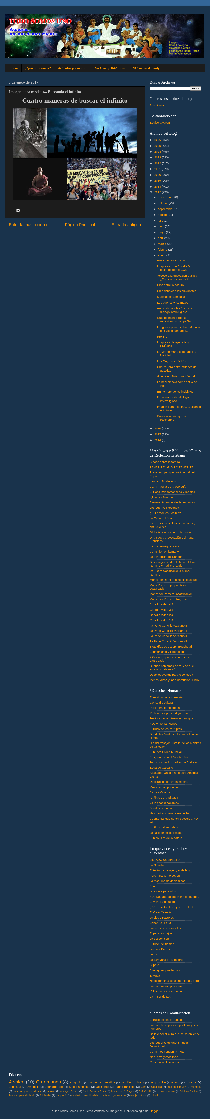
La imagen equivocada (165, 546)
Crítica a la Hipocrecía (164, 1062)
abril (161, 238)
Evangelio (32, 1086)
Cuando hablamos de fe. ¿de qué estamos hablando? (172, 667)
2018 (158, 186)
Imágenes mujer (176, 1086)
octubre (163, 203)
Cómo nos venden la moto (167, 1051)
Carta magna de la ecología (168, 486)
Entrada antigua (126, 224)
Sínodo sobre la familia (165, 462)
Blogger (154, 1111)
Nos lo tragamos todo (164, 1057)
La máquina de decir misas (167, 881)
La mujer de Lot (160, 996)
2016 (158, 428)
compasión (61, 1095)
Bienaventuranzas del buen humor (172, 502)
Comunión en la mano (164, 551)
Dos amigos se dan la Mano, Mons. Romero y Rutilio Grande (173, 563)
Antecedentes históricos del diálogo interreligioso (175, 310)
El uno (154, 886)
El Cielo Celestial (161, 912)
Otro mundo (48, 1081)
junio (161, 226)
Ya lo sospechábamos (164, 802)
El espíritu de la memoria (166, 697)
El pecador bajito (161, 933)
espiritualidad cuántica (97, 1095)
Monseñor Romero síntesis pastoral (173, 579)
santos (51, 1091)
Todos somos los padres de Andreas (174, 762)
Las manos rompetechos (166, 986)
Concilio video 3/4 (161, 609)
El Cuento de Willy (146, 68)
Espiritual (15, 1086)
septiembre (165, 209)
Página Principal (80, 224)
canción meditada (132, 1082)
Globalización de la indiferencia (170, 532)
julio (161, 220)
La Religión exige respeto (166, 832)
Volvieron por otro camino (166, 991)
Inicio (13, 68)
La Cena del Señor (162, 518)
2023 (158, 157)
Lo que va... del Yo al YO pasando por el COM (173, 268)
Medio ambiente (79, 1086)
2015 (158, 434)
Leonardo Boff (54, 1086)
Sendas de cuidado (162, 808)
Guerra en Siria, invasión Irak (176, 376)
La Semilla (157, 865)
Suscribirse (157, 105)
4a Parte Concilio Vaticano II (168, 625)
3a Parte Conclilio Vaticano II (169, 630)
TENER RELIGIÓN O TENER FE (171, 467)
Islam (114, 1091)
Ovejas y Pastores (162, 917)
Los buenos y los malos (172, 302)
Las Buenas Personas (164, 507)
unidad (154, 1095)
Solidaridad (45, 1095)
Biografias (76, 1082)
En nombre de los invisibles (175, 391)
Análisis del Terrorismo (165, 827)
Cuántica (156, 1086)
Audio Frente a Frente (95, 1091)
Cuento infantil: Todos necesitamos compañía (174, 319)
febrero (163, 249)
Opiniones (102, 1086)
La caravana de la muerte (166, 959)
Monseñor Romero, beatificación (171, 593)
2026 (158, 139)
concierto (76, 1095)
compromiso (158, 1082)
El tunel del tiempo (162, 944)
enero (162, 255)
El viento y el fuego (162, 901)
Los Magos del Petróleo (172, 361)
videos (176, 1082)
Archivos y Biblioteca (110, 68)
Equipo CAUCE (160, 122)
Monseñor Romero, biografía (169, 599)
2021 (158, 169)
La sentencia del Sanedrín (167, 556)
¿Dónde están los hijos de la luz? (171, 907)
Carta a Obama (160, 792)
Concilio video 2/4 (161, 615)
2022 (158, 163)
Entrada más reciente (28, 224)
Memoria (196, 1086)
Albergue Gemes (69, 1091)
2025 (158, 145)
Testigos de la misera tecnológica (171, 718)
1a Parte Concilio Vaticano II (168, 641)
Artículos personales (73, 68)
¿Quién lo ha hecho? (163, 723)
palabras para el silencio (27, 1091)
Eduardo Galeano (161, 767)
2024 (158, 151)
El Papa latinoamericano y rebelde (172, 491)
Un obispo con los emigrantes (176, 290)
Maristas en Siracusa (171, 296)
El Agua (155, 975)
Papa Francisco (125, 1086)
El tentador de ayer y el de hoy (170, 870)
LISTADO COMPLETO (165, 859)
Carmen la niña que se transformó (172, 417)
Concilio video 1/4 (161, 620)
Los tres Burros (160, 949)
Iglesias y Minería (161, 497)
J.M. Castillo (145, 1091)
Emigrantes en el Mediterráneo (170, 757)
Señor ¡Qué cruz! (161, 922)
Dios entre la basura (170, 285)
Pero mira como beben (165, 707)
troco (143, 1095)
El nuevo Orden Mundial (166, 752)
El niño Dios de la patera (166, 838)
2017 (158, 192)
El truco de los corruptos (166, 729)
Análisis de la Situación (165, 797)
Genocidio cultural (161, 702)
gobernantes (119, 1095)
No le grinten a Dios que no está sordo (175, 980)
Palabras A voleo (188, 1091)
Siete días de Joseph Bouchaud (171, 646)
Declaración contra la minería (169, 781)
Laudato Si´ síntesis (163, 481)
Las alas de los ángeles (165, 928)
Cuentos (191, 1082)
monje (133, 1095)
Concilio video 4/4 (161, 604)
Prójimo (162, 336)
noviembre (165, 197)
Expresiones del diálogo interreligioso (173, 399)
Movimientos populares (165, 787)
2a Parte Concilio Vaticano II (168, 636)
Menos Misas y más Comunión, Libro (174, 680)
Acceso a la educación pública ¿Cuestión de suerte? (177, 277)
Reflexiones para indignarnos (169, 713)
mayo (162, 232)
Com (143, 1086)
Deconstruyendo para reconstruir (171, 674)
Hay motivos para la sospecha (170, 813)
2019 (158, 180)
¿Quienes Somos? (38, 68)
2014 (158, 440)
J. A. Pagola (127, 1091)
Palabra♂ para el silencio (22, 1095)
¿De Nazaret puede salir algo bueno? (174, 896)
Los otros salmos (166, 1091)
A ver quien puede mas (165, 970)
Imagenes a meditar (102, 1082)
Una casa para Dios (163, 891)
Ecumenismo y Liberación (167, 651)
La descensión (159, 938)
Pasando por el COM (171, 260)
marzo (162, 243)
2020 (158, 174)
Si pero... (156, 965)
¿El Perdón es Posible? (165, 513)
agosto (163, 214)
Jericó (154, 954)
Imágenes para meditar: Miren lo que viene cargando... (178, 328)
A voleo (16, 1081)
